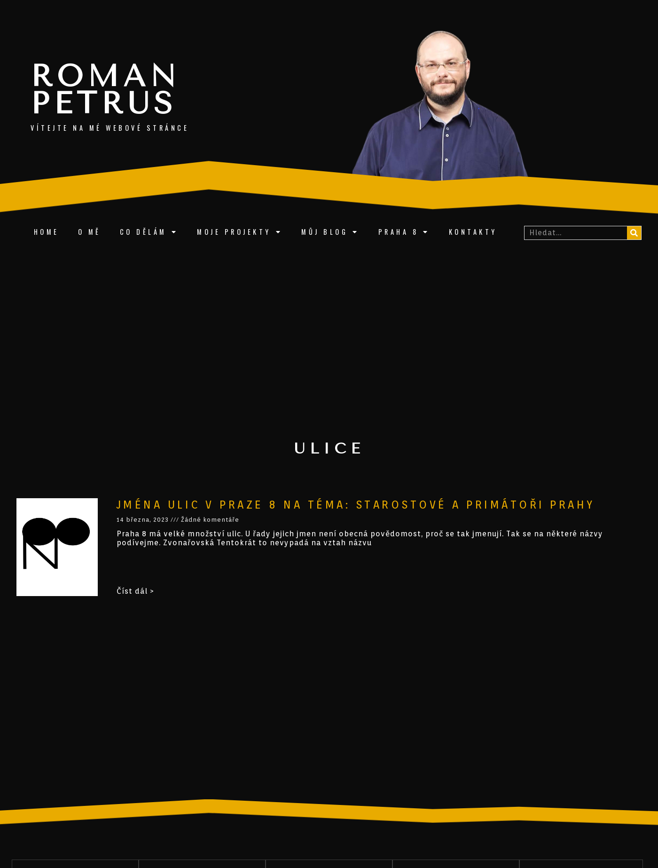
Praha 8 (404, 232)
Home (46, 232)
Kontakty (473, 232)
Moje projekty (239, 232)
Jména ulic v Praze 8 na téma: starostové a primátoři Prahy (356, 504)
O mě (89, 232)
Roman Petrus (105, 89)
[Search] (634, 232)
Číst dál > (135, 591)
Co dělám (149, 232)
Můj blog (330, 232)
